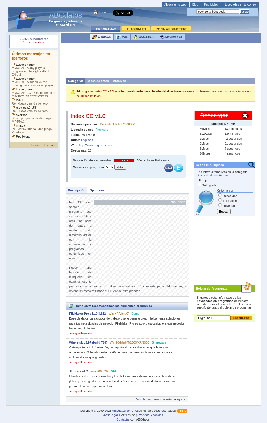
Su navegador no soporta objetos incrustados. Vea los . (34, 94)
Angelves (86, 140)
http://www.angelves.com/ (96, 145)
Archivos (119, 81)
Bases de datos (98, 81)
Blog (195, 4)
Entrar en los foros (43, 145)
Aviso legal (110, 415)
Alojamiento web (175, 4)
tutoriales (75, 21)
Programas (57, 21)
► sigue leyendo (80, 333)
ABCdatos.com (122, 410)
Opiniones (97, 190)
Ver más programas (148, 399)
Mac (121, 37)
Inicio (102, 12)
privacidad (142, 415)
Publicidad (211, 4)
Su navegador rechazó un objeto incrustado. (34, 41)
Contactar (123, 419)
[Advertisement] (161, 61)
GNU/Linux (144, 37)
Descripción (76, 190)
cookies (158, 415)
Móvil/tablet (171, 37)
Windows (101, 37)
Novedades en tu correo (240, 4)
